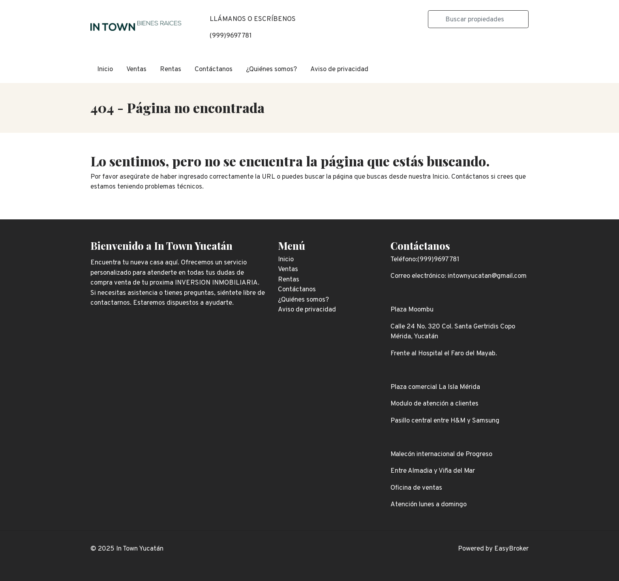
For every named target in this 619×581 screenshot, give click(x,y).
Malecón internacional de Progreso (441, 454)
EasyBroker (511, 549)
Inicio (105, 69)
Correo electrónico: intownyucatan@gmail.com (458, 276)
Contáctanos (214, 69)
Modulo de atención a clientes (434, 404)
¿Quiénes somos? (271, 69)
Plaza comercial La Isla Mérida (435, 387)
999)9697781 (232, 36)
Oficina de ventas (416, 488)
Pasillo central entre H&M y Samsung (444, 421)
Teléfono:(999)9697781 (425, 259)
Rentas (170, 69)
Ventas (136, 69)
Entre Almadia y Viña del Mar (432, 471)
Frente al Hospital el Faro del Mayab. (443, 353)
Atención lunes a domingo (428, 504)
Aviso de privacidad (339, 69)
